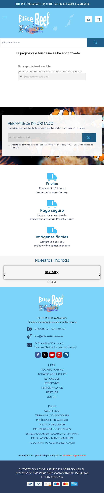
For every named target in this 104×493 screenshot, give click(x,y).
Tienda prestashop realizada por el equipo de (52, 455)
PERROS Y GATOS (52, 388)
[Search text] (43, 42)
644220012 (42, 329)
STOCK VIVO (52, 383)
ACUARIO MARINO (52, 369)
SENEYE (52, 282)
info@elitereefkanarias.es (49, 336)
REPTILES (52, 392)
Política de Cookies (52, 424)
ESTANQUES (52, 378)
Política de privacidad (52, 420)
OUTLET (52, 397)
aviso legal (52, 411)
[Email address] (45, 137)
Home (52, 365)
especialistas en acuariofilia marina (52, 433)
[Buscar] (52, 76)
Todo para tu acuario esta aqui (52, 442)
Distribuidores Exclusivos (52, 429)
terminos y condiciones (52, 415)
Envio (52, 406)
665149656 (58, 329)
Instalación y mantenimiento (52, 438)
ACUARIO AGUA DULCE (52, 374)
